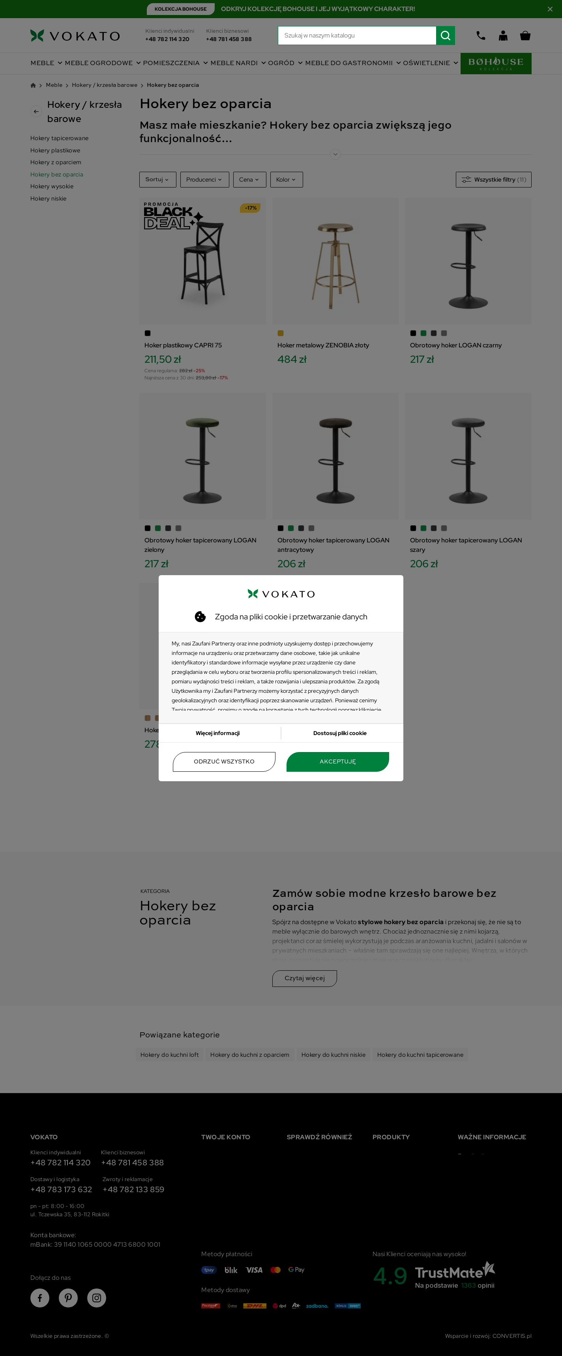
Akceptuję (338, 762)
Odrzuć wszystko (224, 762)
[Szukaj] (366, 35)
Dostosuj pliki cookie (340, 733)
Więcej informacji (218, 733)
